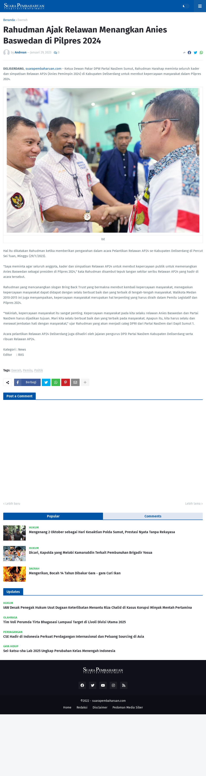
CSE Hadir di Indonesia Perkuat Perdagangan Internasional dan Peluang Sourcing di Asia (73, 636)
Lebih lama (193, 504)
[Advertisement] (103, 744)
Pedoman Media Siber (128, 707)
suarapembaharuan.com (43, 69)
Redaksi (82, 707)
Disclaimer (100, 707)
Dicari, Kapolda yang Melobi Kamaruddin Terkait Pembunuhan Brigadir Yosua (90, 553)
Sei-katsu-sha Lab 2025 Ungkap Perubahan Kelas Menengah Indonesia (59, 651)
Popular (53, 516)
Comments (153, 516)
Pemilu (27, 370)
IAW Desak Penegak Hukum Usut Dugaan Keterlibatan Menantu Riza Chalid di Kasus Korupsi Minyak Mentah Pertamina (97, 607)
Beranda (9, 20)
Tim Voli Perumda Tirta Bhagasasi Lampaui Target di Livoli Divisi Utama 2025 (64, 622)
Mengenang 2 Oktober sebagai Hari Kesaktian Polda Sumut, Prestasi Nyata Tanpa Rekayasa (102, 532)
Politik (38, 370)
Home (67, 707)
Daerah (22, 20)
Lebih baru (12, 504)
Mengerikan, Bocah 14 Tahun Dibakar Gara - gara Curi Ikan (75, 573)
